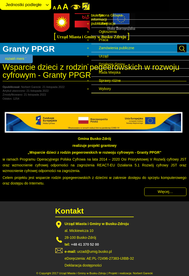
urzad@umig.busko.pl (94, 251)
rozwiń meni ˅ (15, 59)
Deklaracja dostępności (83, 265)
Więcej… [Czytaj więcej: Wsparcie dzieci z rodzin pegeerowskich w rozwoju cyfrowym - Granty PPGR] (165, 191)
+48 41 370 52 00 (85, 244)
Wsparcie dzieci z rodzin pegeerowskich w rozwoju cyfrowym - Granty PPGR (91, 71)
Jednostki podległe (24, 4)
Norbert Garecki (143, 273)
